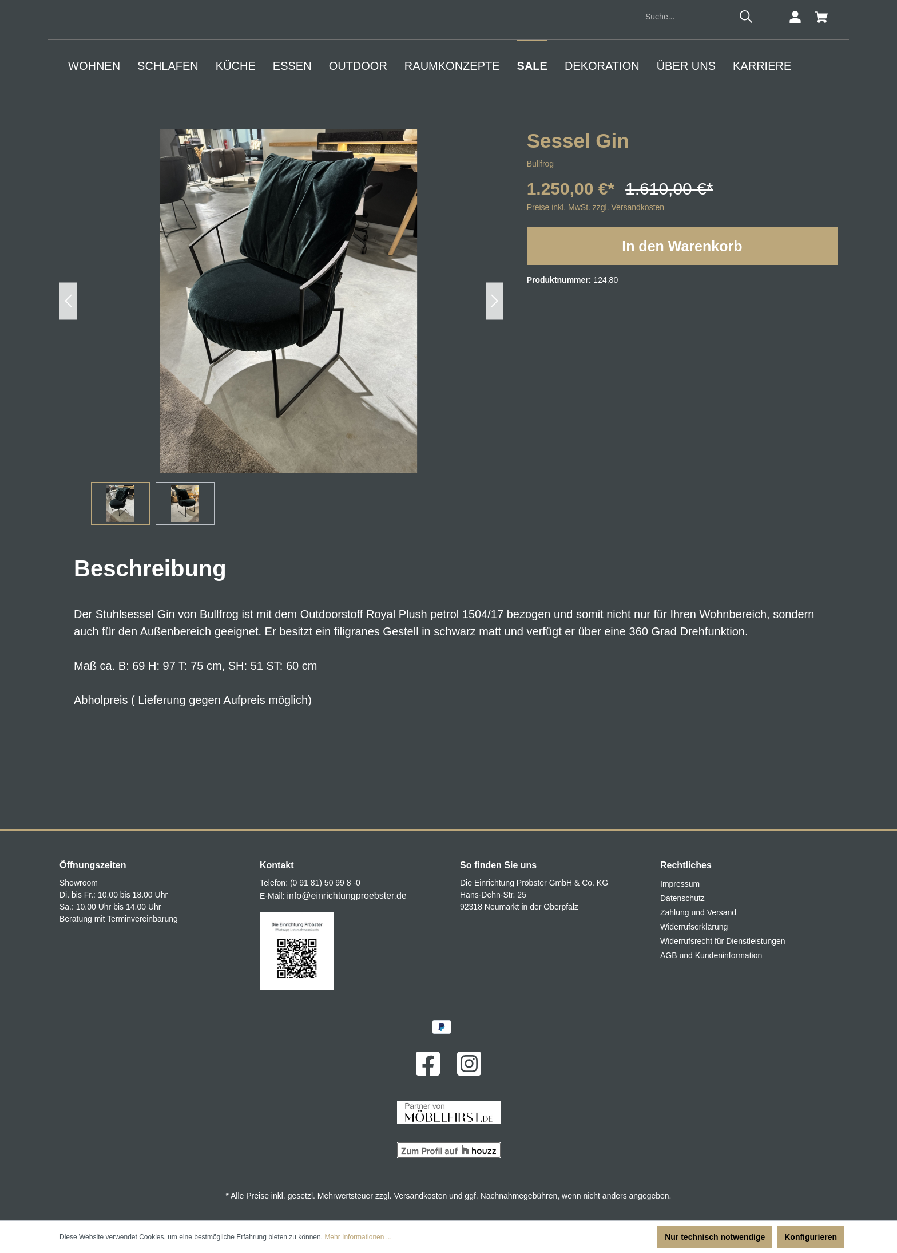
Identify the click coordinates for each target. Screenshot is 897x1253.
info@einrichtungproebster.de (346, 896)
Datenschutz (682, 898)
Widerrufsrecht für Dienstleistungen (722, 941)
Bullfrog (540, 259)
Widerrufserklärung (694, 927)
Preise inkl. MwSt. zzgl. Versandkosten (595, 302)
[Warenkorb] (821, 113)
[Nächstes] (494, 396)
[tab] (150, 664)
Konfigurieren (810, 1237)
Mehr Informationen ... (357, 1237)
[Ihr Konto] (795, 113)
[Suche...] (686, 112)
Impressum (680, 884)
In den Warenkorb (682, 342)
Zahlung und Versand (698, 913)
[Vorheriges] (68, 396)
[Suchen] (746, 112)
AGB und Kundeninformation (711, 955)
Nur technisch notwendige (715, 1237)
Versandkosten (420, 1195)
